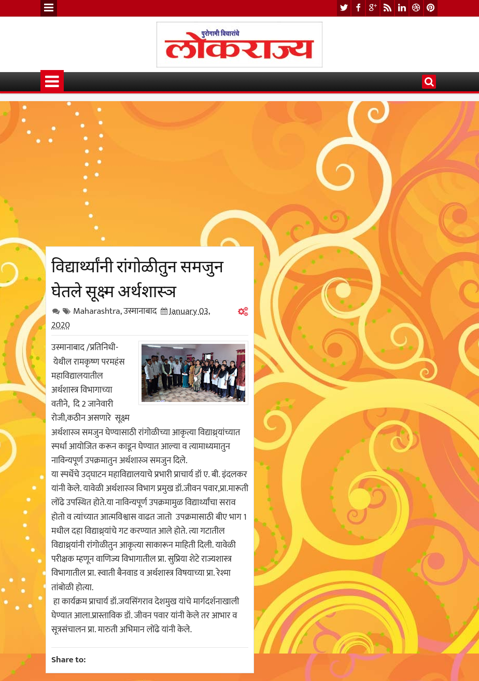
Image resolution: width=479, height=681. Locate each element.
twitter (343, 8)
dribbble (416, 8)
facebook (358, 8)
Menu (48, 8)
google (372, 8)
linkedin (401, 8)
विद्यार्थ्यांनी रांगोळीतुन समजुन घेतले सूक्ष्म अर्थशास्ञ (137, 277)
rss (387, 8)
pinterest (431, 8)
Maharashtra (96, 311)
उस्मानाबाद (140, 311)
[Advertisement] (150, 173)
